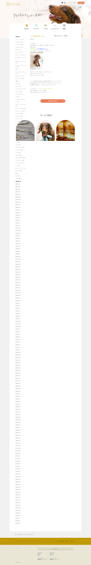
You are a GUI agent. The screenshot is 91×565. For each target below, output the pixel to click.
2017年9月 (17, 453)
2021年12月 (17, 321)
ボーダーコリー (17, 118)
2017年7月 (17, 458)
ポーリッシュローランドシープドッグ (20, 62)
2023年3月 (17, 282)
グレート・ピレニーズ (18, 44)
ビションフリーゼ (18, 113)
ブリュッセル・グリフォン (19, 99)
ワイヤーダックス (18, 116)
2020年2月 (17, 378)
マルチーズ (17, 178)
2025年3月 (17, 220)
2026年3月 (17, 189)
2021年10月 (17, 326)
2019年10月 (17, 388)
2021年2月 (17, 347)
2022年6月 (17, 305)
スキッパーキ (17, 86)
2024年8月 (17, 238)
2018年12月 (17, 414)
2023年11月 (17, 261)
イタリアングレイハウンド (19, 168)
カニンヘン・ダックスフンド (19, 108)
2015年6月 (17, 523)
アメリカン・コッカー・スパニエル (20, 105)
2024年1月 (17, 256)
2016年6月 (17, 492)
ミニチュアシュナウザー (19, 157)
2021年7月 (17, 334)
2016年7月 (17, 489)
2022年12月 (17, 290)
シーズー (16, 165)
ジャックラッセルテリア (19, 147)
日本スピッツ (17, 49)
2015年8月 (17, 518)
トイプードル (59, 35)
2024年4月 (17, 248)
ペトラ (16, 548)
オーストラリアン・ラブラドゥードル (20, 73)
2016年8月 (17, 487)
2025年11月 (17, 199)
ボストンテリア (17, 91)
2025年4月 (17, 217)
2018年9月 (17, 422)
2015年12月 (17, 507)
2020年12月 (17, 352)
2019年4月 (17, 404)
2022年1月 (17, 318)
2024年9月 (17, 235)
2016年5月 (17, 494)
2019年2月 (17, 409)
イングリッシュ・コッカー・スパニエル (20, 66)
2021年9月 (17, 329)
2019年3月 (17, 406)
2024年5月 (17, 246)
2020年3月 (17, 375)
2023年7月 (17, 272)
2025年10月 (17, 202)
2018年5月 (17, 432)
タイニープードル (18, 52)
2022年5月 (17, 308)
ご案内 (16, 81)
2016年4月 (17, 497)
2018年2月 (17, 440)
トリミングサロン (31, 541)
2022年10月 (17, 295)
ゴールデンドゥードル (18, 78)
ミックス (16, 142)
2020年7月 (17, 365)
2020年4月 (17, 373)
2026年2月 (17, 191)
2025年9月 (17, 204)
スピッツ (16, 101)
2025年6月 (17, 212)
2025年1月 (17, 225)
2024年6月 (17, 243)
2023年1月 (17, 287)
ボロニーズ (17, 83)
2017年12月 (17, 445)
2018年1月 (17, 443)
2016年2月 (17, 502)
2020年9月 (17, 360)
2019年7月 (17, 396)
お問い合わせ (71, 541)
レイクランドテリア (18, 94)
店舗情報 (66, 541)
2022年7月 (17, 303)
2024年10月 (17, 233)
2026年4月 (17, 186)
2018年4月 (17, 435)
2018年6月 (17, 430)
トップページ (17, 541)
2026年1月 (17, 194)
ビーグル (16, 96)
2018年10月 (17, 419)
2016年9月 (17, 484)
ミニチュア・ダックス (18, 160)
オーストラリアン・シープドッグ (20, 57)
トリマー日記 (69, 2)
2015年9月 (17, 515)
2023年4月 (17, 279)
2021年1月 (17, 349)
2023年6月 (17, 274)
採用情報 (74, 2)
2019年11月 (17, 386)
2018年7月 (17, 427)
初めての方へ (23, 541)
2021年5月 (17, 339)
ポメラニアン (17, 155)
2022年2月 (17, 316)
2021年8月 (17, 331)
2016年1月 (17, 505)
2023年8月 (17, 269)
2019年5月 (17, 401)
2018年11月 (17, 417)
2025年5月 (17, 215)
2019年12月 (17, 383)
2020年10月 (17, 357)
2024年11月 (17, 230)
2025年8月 (17, 207)
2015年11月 (17, 510)
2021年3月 (17, 344)
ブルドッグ (17, 152)
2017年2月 (17, 471)
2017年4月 (17, 466)
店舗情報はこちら (41, 559)
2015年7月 (17, 520)
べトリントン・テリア (18, 39)
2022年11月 (17, 292)
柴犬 (16, 173)
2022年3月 (17, 313)
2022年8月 (17, 300)
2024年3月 (17, 251)
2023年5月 (17, 277)
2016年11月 (17, 479)
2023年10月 (17, 264)
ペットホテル (37, 541)
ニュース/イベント (50, 541)
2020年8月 (17, 362)
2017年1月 (17, 474)
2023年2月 (17, 285)
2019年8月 (17, 393)
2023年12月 (17, 259)
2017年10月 (17, 450)
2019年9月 (17, 391)
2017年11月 (17, 448)
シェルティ (17, 144)
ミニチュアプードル (18, 47)
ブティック (43, 541)
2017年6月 (17, 461)
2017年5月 (17, 463)
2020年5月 (17, 370)
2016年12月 (17, 476)
